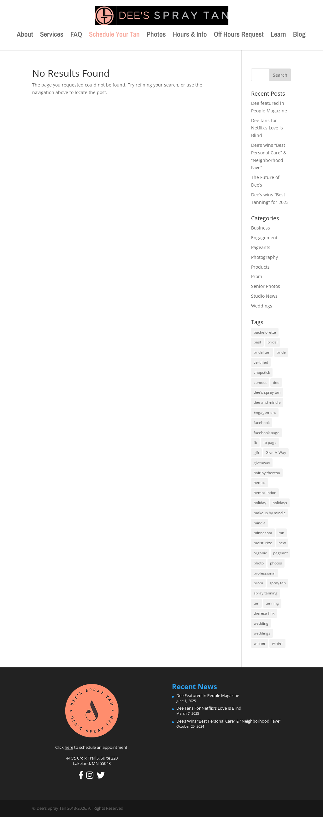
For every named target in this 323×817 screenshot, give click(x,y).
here (69, 747)
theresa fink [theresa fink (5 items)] (264, 613)
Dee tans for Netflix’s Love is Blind (267, 128)
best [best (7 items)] (257, 342)
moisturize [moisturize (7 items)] (263, 543)
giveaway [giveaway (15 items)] (262, 462)
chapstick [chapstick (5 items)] (262, 372)
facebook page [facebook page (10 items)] (266, 432)
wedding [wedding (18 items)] (261, 623)
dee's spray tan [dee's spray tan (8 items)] (267, 392)
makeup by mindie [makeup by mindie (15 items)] (270, 513)
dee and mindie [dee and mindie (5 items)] (267, 402)
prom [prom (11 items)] (258, 583)
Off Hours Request (239, 35)
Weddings (261, 306)
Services (51, 35)
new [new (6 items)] (282, 543)
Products (260, 267)
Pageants (260, 247)
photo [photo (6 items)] (259, 563)
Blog (299, 35)
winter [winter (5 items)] (277, 643)
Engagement (264, 238)
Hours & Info (190, 35)
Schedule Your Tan (114, 35)
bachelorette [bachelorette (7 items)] (265, 332)
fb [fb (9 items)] (255, 442)
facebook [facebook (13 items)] (262, 422)
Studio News (264, 296)
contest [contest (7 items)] (260, 382)
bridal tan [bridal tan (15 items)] (262, 352)
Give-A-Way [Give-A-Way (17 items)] (276, 452)
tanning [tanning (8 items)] (272, 603)
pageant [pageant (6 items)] (280, 553)
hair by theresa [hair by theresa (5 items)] (267, 472)
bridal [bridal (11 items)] (272, 342)
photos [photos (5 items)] (276, 563)
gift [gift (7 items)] (256, 452)
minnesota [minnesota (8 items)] (263, 532)
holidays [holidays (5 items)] (280, 502)
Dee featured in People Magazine (207, 695)
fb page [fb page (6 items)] (270, 442)
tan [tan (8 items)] (256, 603)
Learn (278, 35)
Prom (256, 276)
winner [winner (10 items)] (260, 643)
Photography (264, 257)
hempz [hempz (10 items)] (260, 482)
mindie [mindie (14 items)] (260, 523)
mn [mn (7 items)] (281, 532)
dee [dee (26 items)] (276, 382)
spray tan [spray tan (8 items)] (277, 583)
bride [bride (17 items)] (281, 352)
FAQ (76, 35)
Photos (156, 35)
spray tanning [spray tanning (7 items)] (266, 593)
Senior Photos (265, 286)
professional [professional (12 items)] (264, 573)
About (25, 35)
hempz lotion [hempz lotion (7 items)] (265, 492)
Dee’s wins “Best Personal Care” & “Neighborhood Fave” (228, 721)
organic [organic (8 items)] (260, 553)
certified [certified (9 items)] (261, 362)
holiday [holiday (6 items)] (260, 502)
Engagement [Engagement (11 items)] (265, 412)
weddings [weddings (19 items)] (262, 633)
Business (260, 228)
